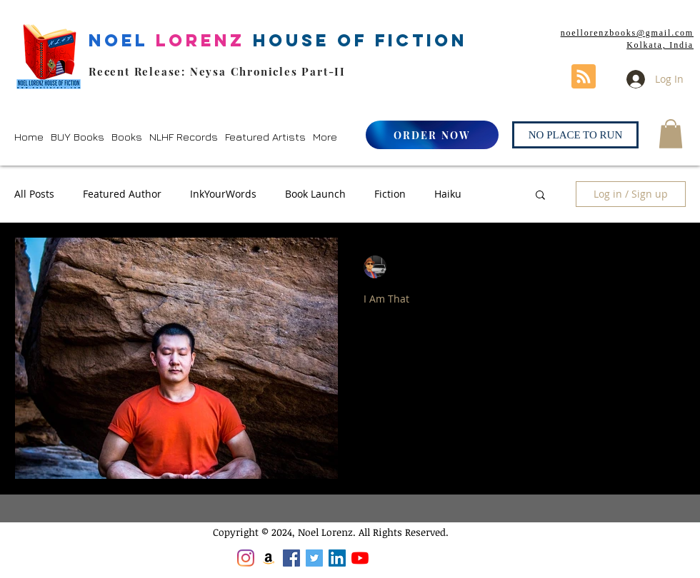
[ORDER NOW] (432, 135)
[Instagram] (245, 558)
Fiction (390, 194)
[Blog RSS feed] (583, 77)
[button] (77, 136)
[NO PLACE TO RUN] (575, 134)
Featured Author (122, 194)
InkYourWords (223, 194)
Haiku (447, 194)
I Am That (386, 299)
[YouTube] (360, 558)
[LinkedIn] (337, 558)
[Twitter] (314, 558)
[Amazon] (268, 558)
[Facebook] (291, 558)
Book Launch (315, 194)
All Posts (34, 194)
